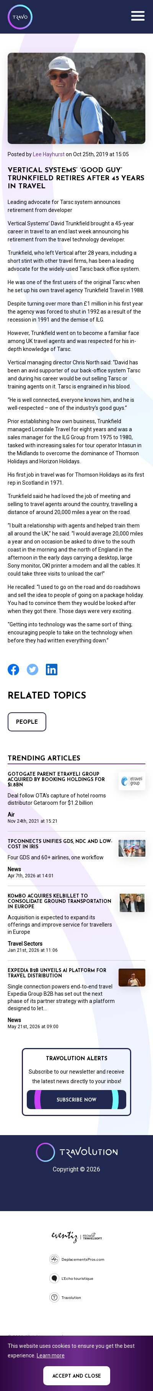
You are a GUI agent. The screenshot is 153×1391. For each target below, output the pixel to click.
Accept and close (76, 1376)
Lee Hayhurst (49, 154)
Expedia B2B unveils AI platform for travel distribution (57, 974)
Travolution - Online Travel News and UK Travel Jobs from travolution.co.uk (77, 1152)
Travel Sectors (25, 943)
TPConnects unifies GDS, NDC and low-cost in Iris (60, 844)
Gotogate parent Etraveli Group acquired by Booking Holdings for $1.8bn (56, 780)
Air (11, 814)
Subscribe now (76, 1100)
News (14, 869)
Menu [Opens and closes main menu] (137, 16)
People (27, 722)
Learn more (51, 1355)
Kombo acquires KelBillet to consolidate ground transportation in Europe (59, 901)
